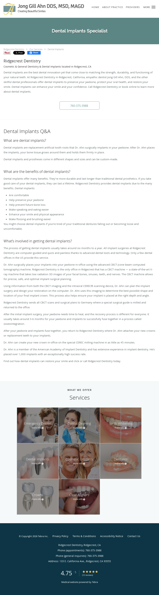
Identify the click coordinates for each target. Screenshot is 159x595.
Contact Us (133, 536)
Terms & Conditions (84, 536)
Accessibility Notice (111, 536)
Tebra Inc (43, 536)
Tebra (95, 582)
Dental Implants (56, 49)
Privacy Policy (60, 536)
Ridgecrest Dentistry (14, 49)
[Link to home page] (42, 9)
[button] (153, 7)
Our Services (35, 49)
